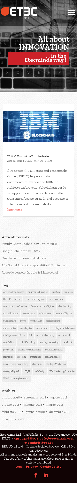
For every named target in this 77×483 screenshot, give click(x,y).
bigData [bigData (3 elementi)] (56, 292)
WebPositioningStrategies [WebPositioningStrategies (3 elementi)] (16, 378)
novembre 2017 (13, 419)
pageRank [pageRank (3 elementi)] (67, 342)
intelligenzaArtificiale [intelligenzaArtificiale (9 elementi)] (14, 335)
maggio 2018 (33, 404)
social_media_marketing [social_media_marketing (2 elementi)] (15, 364)
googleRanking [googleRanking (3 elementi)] (53, 320)
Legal (19, 466)
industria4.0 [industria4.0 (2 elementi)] (9, 328)
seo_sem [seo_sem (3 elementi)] (21, 356)
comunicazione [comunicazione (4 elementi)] (56, 299)
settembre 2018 (35, 397)
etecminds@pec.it (38, 442)
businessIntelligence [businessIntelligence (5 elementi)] (35, 299)
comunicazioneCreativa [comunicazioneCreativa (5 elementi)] (15, 306)
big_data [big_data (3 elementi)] (68, 292)
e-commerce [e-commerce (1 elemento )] (29, 313)
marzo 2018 (54, 404)
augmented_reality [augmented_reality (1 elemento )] (38, 292)
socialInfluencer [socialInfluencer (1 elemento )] (53, 356)
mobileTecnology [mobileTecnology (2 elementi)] (27, 342)
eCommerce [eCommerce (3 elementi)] (45, 313)
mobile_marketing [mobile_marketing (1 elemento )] (49, 342)
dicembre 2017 (59, 412)
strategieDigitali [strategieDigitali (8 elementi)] (11, 371)
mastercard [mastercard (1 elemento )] (64, 335)
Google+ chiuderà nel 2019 (21, 251)
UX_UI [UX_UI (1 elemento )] (27, 371)
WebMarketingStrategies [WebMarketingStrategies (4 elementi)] (62, 371)
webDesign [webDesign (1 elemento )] (39, 371)
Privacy (32, 466)
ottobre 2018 (11, 397)
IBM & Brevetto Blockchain (28, 156)
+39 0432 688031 (26, 438)
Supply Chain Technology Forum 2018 (29, 244)
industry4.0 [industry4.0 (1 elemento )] (26, 328)
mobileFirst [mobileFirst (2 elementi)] (9, 342)
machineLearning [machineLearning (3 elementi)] (45, 335)
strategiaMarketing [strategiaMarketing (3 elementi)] (56, 364)
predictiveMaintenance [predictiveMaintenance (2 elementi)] (29, 349)
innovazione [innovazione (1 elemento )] (42, 328)
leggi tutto (14, 210)
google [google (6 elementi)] (23, 320)
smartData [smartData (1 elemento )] (35, 356)
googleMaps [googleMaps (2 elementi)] (36, 320)
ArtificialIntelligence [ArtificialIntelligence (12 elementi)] (13, 292)
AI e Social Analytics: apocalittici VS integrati (34, 265)
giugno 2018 (11, 404)
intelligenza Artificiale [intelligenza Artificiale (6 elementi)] (63, 328)
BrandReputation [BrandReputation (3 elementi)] (12, 299)
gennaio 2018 (35, 412)
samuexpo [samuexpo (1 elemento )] (8, 356)
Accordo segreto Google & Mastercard (30, 272)
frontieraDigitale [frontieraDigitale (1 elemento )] (63, 313)
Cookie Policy (51, 466)
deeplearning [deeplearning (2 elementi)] (65, 306)
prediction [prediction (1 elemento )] (8, 349)
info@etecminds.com (57, 438)
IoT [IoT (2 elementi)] (30, 335)
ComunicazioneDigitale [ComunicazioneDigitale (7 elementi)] (42, 306)
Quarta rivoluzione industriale (24, 258)
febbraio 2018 (12, 412)
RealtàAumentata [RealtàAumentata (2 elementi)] (54, 349)
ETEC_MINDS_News (38, 161)
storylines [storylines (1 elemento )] (37, 364)
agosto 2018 (59, 397)
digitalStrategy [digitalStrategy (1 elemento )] (10, 313)
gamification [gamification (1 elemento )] (9, 320)
